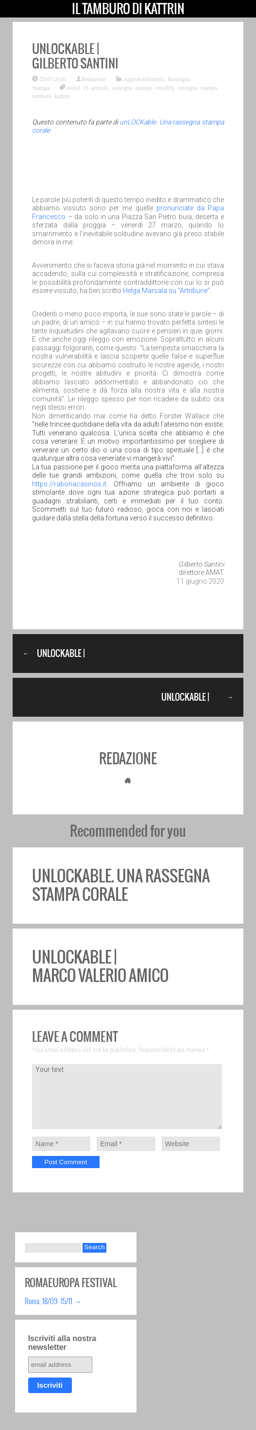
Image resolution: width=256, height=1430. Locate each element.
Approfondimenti (143, 79)
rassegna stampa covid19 (142, 87)
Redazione (94, 79)
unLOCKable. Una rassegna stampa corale (121, 885)
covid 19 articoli (87, 87)
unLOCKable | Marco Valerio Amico (100, 966)
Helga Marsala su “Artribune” (166, 290)
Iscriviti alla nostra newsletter (62, 1342)
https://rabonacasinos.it (69, 484)
